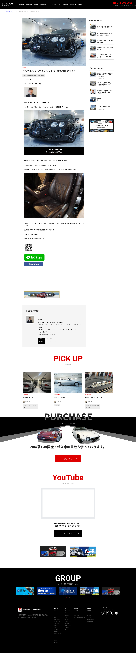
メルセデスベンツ (58, 613)
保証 (66, 629)
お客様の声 (67, 619)
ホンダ (55, 640)
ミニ (55, 638)
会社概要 (89, 611)
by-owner (67, 623)
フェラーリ (56, 623)
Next (96, 590)
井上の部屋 (41, 75)
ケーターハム (57, 621)
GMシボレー (56, 625)
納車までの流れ (68, 625)
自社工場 (76, 611)
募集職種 (89, 615)
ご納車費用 (67, 627)
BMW (55, 617)
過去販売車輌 (67, 615)
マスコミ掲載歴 (90, 619)
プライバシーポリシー (91, 617)
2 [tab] (66, 597)
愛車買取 (67, 613)
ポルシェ (56, 611)
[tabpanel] (68, 591)
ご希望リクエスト (68, 621)
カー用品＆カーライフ (79, 613)
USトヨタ (56, 642)
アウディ (56, 631)
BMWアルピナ (57, 619)
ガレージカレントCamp (79, 617)
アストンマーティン (58, 633)
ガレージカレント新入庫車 (30, 75)
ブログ (14, 11)
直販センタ (76, 615)
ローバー (56, 636)
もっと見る (68, 533)
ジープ (55, 627)
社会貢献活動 (90, 621)
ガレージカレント (8, 11)
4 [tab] (69, 597)
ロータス (56, 629)
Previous (39, 590)
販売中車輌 (67, 611)
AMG (55, 615)
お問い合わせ (90, 613)
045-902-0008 (122, 2)
